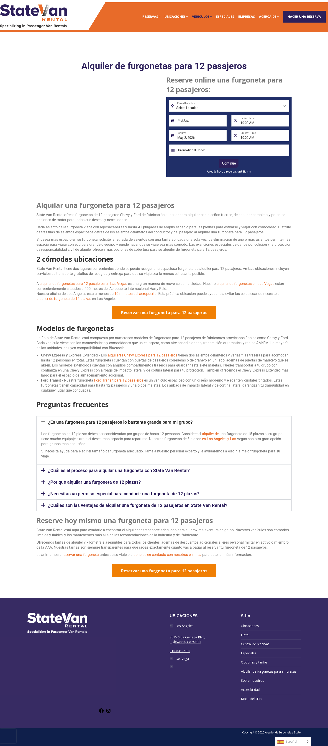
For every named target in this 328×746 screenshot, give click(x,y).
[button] (164, 422)
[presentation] (8, 736)
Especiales (248, 653)
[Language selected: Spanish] (293, 741)
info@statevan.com (281, 5)
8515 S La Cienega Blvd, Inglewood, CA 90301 (187, 639)
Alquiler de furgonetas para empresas (268, 671)
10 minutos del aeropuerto (135, 294)
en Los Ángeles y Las (219, 439)
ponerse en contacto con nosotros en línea (167, 554)
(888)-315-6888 (241, 5)
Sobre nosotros (252, 680)
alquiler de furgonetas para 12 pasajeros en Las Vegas (83, 283)
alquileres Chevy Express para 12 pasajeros (142, 355)
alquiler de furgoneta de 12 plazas (63, 299)
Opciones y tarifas (254, 662)
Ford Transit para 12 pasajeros (118, 380)
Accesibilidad (250, 689)
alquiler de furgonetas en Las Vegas (245, 283)
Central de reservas (255, 644)
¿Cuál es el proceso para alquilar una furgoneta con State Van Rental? (119, 470)
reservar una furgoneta (80, 554)
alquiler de (210, 434)
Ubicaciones (250, 626)
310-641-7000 (180, 651)
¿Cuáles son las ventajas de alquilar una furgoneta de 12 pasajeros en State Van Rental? (137, 505)
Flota (245, 635)
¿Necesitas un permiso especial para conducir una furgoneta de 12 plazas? (124, 493)
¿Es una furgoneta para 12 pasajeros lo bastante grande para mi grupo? (120, 422)
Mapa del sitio (251, 699)
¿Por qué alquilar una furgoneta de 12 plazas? (94, 482)
